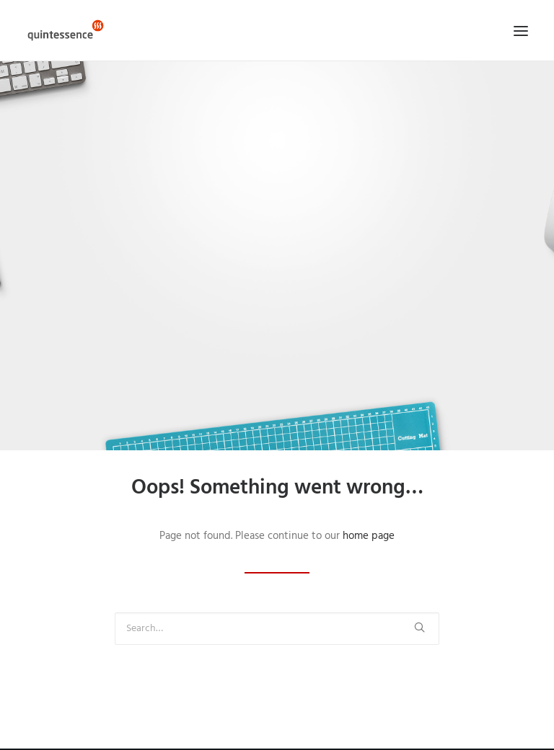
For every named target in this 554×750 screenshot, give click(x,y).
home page (369, 536)
